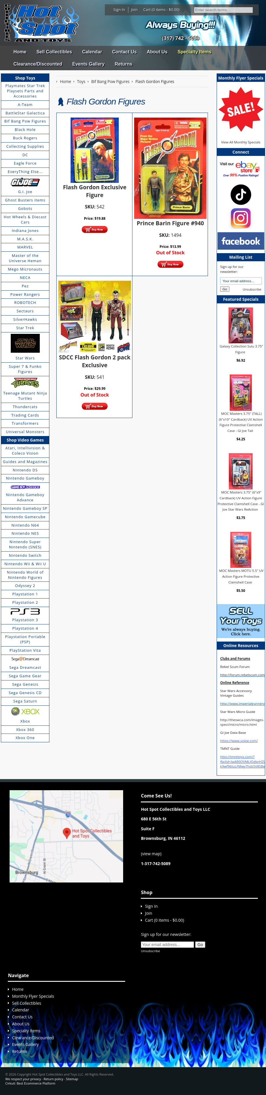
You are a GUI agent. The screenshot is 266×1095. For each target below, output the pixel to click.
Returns (123, 64)
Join (134, 9)
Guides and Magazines (25, 461)
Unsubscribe (252, 289)
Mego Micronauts (25, 269)
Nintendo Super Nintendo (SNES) (25, 544)
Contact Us (124, 51)
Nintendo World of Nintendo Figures (25, 575)
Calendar (92, 51)
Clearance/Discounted (37, 64)
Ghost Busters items (25, 200)
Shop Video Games (25, 440)
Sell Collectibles (54, 51)
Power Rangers (25, 294)
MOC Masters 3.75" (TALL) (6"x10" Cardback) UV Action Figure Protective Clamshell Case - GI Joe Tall (241, 422)
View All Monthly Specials (240, 142)
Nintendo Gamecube (25, 516)
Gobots (25, 208)
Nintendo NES (25, 533)
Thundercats (25, 406)
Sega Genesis (25, 684)
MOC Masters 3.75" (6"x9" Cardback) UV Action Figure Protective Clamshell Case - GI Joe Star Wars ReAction (241, 501)
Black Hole (25, 129)
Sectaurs (25, 311)
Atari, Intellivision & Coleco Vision (25, 450)
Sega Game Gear (25, 675)
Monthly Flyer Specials (33, 996)
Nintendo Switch (25, 555)
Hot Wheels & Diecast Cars (25, 219)
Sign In (119, 9)
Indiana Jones (25, 230)
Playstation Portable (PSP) (25, 639)
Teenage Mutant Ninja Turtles (25, 395)
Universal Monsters (25, 431)
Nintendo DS (25, 470)
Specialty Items (194, 51)
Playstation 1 (25, 594)
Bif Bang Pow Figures (25, 121)
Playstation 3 (25, 619)
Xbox (25, 721)
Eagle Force (25, 163)
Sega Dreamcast (25, 667)
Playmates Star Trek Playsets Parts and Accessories (25, 91)
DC (25, 154)
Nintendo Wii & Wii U (25, 563)
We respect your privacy (23, 1079)
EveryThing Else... (25, 171)
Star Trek (25, 327)
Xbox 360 (25, 729)
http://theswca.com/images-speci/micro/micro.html (242, 722)
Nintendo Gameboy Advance (25, 497)
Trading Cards (25, 415)
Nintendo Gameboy (25, 478)
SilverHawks (25, 319)
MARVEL (25, 247)
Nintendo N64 (25, 525)
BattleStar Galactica (25, 113)
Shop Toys (25, 78)
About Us (157, 51)
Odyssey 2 (25, 585)
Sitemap (72, 1079)
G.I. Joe (25, 191)
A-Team (25, 104)
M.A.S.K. (25, 239)
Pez (25, 286)
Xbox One (25, 737)
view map (151, 853)
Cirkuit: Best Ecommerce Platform (30, 1083)
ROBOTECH (25, 302)
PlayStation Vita (25, 650)
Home (19, 51)
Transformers (25, 423)
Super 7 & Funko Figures (25, 369)
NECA (25, 277)
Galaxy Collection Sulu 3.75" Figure (241, 349)
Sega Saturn (25, 701)
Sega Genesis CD (25, 692)
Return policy (53, 1079)
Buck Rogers (25, 138)
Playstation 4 (25, 628)
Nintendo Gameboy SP (25, 508)
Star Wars (25, 358)
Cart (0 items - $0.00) (161, 9)
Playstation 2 (25, 602)
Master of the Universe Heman (25, 258)
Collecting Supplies (25, 146)
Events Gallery (88, 64)
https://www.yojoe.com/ (239, 741)
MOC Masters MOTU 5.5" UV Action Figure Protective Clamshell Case (241, 576)
